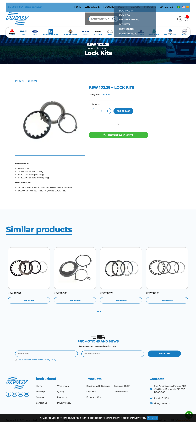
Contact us (166, 4)
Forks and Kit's (93, 393)
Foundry (109, 4)
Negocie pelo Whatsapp (118, 142)
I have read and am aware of (35, 356)
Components (121, 388)
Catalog (135, 4)
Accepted (152, 418)
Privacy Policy (50, 356)
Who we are (92, 4)
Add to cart (123, 117)
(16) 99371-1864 (13, 4)
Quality (122, 4)
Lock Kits (98, 49)
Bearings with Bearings (98, 382)
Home (77, 4)
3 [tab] (100, 308)
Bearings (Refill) (122, 382)
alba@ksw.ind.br (31, 4)
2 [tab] (98, 308)
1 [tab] (95, 308)
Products (150, 4)
